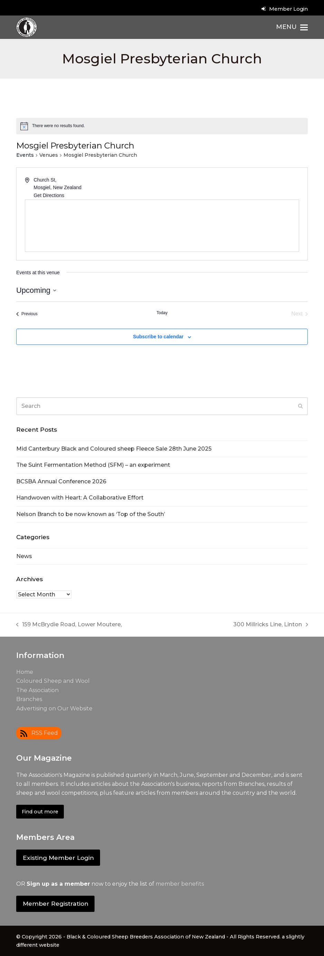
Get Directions (48, 195)
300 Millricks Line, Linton (270, 625)
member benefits (180, 884)
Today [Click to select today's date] (161, 312)
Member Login (288, 9)
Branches (29, 699)
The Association (37, 690)
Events (25, 155)
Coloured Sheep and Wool (53, 681)
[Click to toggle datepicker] (36, 290)
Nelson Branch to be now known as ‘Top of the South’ (90, 514)
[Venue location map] (162, 225)
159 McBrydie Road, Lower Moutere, (69, 625)
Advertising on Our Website (54, 708)
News (24, 556)
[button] (292, 27)
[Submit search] (300, 406)
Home (24, 672)
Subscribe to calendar (158, 336)
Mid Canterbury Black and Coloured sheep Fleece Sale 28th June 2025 (114, 448)
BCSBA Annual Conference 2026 (61, 481)
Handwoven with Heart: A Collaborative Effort (80, 497)
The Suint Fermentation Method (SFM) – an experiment (93, 465)
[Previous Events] (27, 314)
